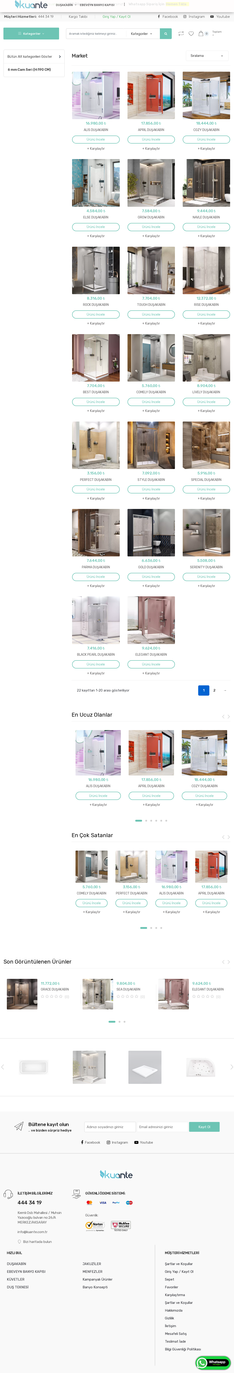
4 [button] (156, 821)
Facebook (168, 17)
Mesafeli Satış (176, 1333)
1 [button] (138, 821)
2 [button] (146, 821)
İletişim (170, 1326)
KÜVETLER (15, 1279)
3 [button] (151, 821)
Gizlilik (169, 1318)
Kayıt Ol (204, 1127)
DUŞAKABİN (64, 5)
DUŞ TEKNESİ (18, 1287)
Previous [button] (2, 1066)
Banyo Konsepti (95, 1287)
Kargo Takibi (78, 17)
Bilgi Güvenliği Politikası (183, 1349)
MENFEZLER (92, 1271)
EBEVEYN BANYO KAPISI (97, 5)
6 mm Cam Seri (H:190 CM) (29, 70)
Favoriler (171, 1287)
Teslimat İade (175, 1341)
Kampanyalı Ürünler (97, 1279)
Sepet (169, 1279)
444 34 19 (29, 16)
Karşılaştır (97, 149)
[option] (98, 769)
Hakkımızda (173, 1310)
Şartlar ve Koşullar (179, 1264)
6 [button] (166, 821)
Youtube (220, 17)
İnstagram (194, 17)
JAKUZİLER (92, 1264)
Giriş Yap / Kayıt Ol (116, 17)
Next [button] (231, 1066)
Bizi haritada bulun (35, 1241)
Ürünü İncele (96, 139)
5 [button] (161, 821)
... (123, 4)
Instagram (117, 1142)
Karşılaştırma (175, 1295)
